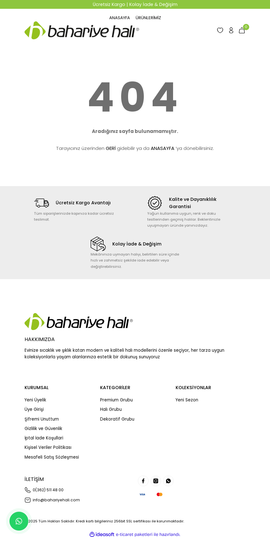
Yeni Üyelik (35, 400)
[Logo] (82, 31)
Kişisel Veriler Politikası (48, 448)
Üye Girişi (34, 410)
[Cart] (240, 30)
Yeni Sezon (187, 400)
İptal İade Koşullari (44, 438)
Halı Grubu (111, 410)
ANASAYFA (162, 148)
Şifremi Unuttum (42, 419)
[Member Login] (227, 30)
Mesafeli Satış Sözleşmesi (52, 457)
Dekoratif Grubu (117, 419)
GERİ (111, 148)
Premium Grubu (116, 400)
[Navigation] (149, 17)
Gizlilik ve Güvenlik (43, 429)
